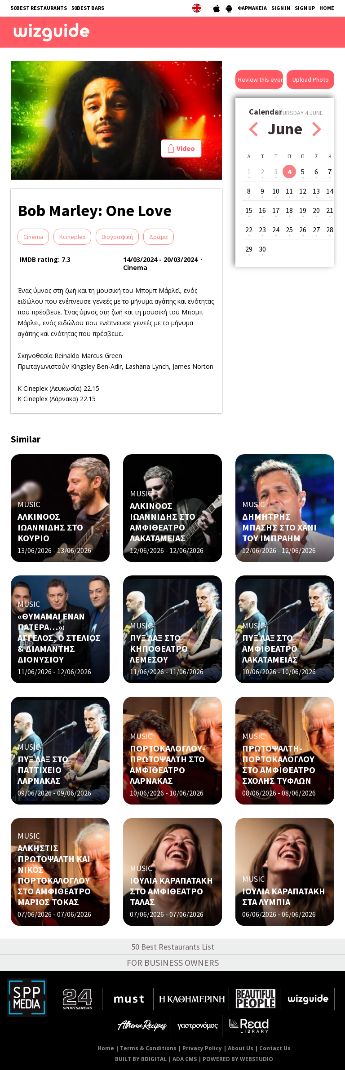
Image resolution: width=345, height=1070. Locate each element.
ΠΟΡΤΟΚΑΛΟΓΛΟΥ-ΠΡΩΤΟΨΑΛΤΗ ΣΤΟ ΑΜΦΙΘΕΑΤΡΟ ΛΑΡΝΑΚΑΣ (167, 764)
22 (248, 229)
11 (289, 190)
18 (289, 210)
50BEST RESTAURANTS (39, 7)
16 (262, 210)
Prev (253, 129)
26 (302, 229)
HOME (326, 7)
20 (316, 210)
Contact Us (275, 1048)
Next (316, 129)
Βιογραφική (117, 237)
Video (186, 148)
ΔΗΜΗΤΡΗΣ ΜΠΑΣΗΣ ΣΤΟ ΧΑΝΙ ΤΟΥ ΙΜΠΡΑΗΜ (279, 527)
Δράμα (158, 237)
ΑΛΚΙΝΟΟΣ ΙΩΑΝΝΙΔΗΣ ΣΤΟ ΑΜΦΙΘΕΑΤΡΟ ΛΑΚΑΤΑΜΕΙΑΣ (162, 522)
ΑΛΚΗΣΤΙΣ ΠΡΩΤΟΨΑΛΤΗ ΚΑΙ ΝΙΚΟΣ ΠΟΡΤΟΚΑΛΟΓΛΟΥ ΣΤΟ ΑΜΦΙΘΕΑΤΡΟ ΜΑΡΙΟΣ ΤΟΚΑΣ (54, 874)
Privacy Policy (202, 1048)
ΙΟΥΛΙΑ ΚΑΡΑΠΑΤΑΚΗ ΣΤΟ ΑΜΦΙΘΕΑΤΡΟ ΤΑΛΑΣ (171, 891)
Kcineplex (72, 237)
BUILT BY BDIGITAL (141, 1059)
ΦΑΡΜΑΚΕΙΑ (252, 7)
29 (248, 248)
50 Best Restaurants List (172, 947)
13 (316, 190)
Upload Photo (310, 79)
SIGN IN (280, 7)
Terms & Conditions (148, 1048)
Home (105, 1048)
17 (275, 210)
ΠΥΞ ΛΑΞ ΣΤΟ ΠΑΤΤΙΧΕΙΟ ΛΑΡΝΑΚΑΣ (43, 769)
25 (289, 229)
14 (329, 190)
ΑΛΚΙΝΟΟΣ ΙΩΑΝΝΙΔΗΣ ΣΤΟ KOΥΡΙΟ (50, 527)
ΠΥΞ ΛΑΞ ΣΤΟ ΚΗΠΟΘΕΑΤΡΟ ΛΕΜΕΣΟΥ (159, 648)
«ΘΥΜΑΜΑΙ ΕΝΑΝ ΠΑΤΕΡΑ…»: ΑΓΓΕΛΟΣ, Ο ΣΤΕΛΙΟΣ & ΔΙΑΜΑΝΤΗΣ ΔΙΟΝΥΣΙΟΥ (59, 637)
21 (329, 210)
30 (262, 248)
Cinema (33, 237)
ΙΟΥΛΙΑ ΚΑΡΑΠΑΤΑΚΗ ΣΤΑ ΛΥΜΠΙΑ (283, 896)
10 (275, 190)
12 (302, 190)
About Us (240, 1048)
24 (275, 229)
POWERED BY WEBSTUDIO (238, 1059)
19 (302, 210)
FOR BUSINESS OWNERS (173, 962)
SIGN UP (305, 7)
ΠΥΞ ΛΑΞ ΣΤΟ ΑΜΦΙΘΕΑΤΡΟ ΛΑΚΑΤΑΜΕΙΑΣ (270, 648)
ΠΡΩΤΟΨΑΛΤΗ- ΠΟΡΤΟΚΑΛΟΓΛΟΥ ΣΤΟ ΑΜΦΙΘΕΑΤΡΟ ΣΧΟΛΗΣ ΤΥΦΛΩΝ (278, 764)
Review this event (260, 79)
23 (262, 229)
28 (329, 229)
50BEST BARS (87, 7)
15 (248, 210)
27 (316, 229)
